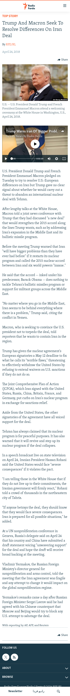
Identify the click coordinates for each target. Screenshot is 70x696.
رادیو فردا (38, 691)
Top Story (10, 16)
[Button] (62, 60)
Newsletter (15, 691)
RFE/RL (11, 44)
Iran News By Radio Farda (26, 136)
